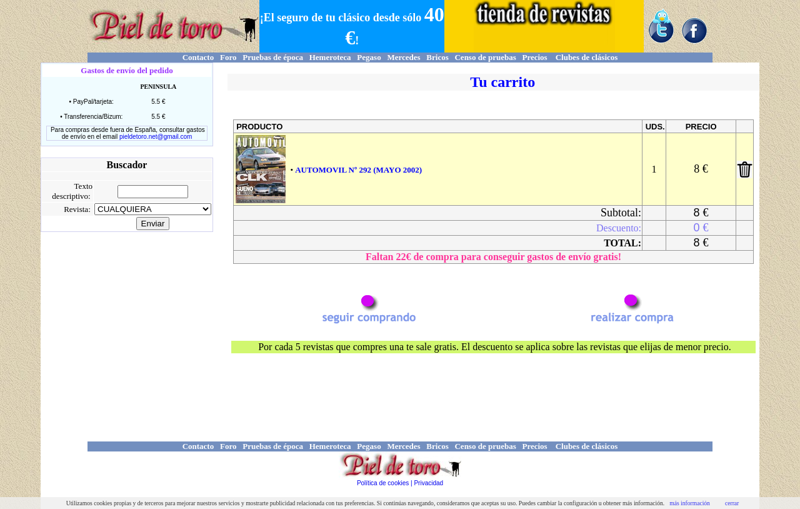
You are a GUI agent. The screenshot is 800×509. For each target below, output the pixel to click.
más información (689, 503)
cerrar (732, 503)
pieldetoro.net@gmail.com (155, 136)
